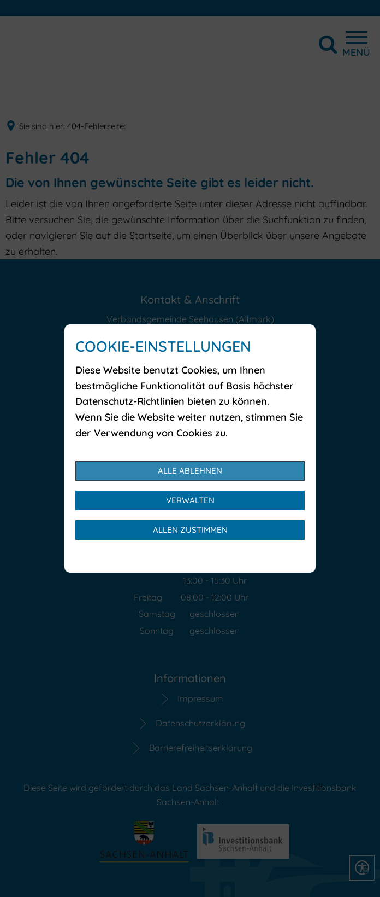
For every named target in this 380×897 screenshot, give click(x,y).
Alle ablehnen (190, 470)
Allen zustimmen (190, 530)
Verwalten (190, 500)
